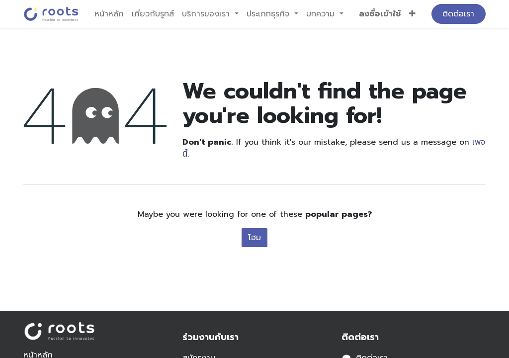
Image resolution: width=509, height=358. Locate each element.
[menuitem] (109, 14)
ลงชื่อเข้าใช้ (380, 14)
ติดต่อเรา (458, 14)
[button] (412, 14)
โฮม (254, 238)
